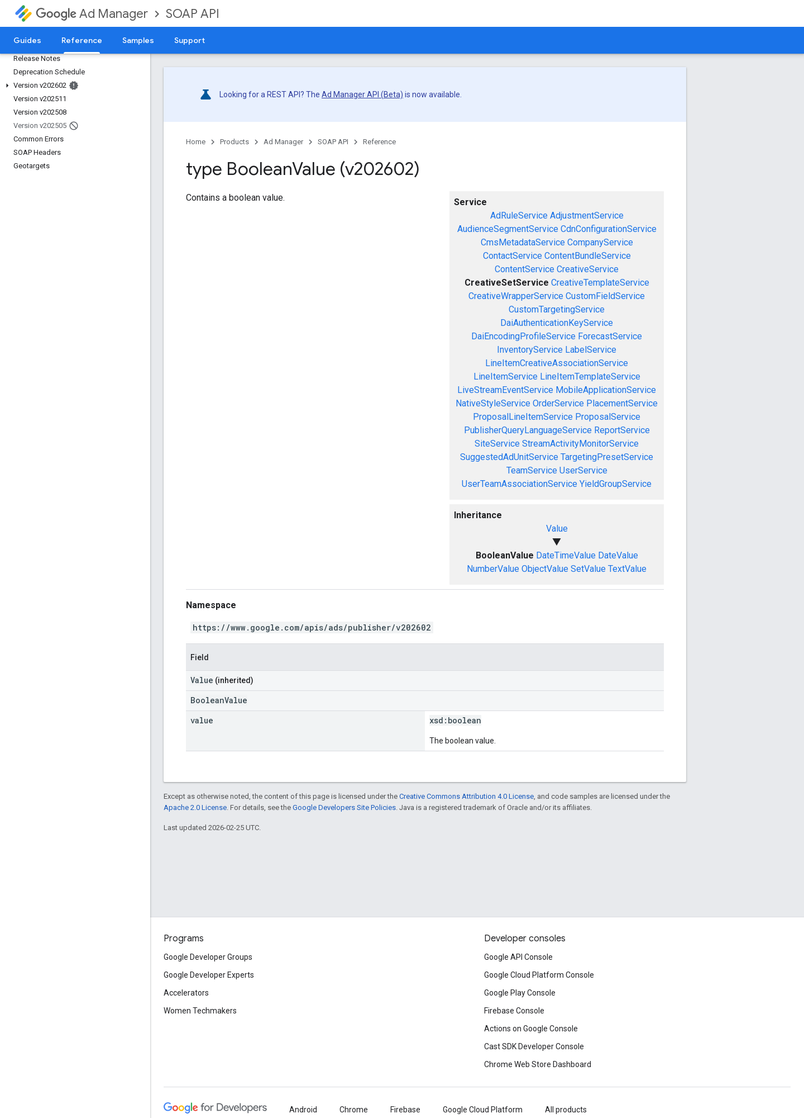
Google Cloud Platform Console (539, 974)
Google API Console (518, 957)
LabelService (590, 349)
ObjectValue (544, 568)
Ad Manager (92, 13)
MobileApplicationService (606, 390)
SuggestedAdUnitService (509, 457)
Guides (27, 40)
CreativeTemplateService (600, 282)
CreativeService (588, 269)
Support (189, 40)
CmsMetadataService (523, 242)
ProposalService (607, 416)
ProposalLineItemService (523, 416)
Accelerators (186, 992)
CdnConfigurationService (609, 229)
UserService (583, 470)
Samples (138, 40)
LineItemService (505, 376)
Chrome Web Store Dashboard (537, 1064)
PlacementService (622, 403)
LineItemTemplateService (590, 376)
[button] (73, 85)
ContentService (524, 269)
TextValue (627, 568)
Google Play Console (520, 992)
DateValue (618, 555)
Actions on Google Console (531, 1028)
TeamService (531, 470)
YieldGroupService (616, 484)
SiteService (497, 443)
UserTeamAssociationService (519, 484)
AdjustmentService (587, 215)
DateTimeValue (566, 555)
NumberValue (493, 568)
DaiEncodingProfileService (523, 336)
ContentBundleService (587, 255)
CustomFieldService (605, 296)
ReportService (622, 430)
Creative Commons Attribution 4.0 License (466, 796)
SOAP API (192, 13)
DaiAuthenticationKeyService (556, 323)
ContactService (512, 255)
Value (557, 528)
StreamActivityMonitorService (580, 443)
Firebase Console (514, 1010)
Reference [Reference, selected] (81, 40)
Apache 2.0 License (195, 807)
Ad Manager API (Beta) (362, 94)
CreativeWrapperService (515, 296)
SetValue (588, 568)
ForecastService (610, 336)
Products (234, 142)
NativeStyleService (493, 403)
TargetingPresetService (607, 457)
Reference (379, 142)
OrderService (558, 403)
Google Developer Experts (209, 974)
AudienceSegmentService (507, 229)
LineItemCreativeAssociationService (556, 363)
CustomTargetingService (557, 309)
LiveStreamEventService (505, 390)
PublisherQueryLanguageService (528, 430)
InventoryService (530, 349)
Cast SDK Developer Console (534, 1046)
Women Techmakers (200, 1010)
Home (195, 142)
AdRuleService (519, 215)
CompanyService (600, 242)
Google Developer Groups (208, 957)
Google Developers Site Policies (344, 807)
